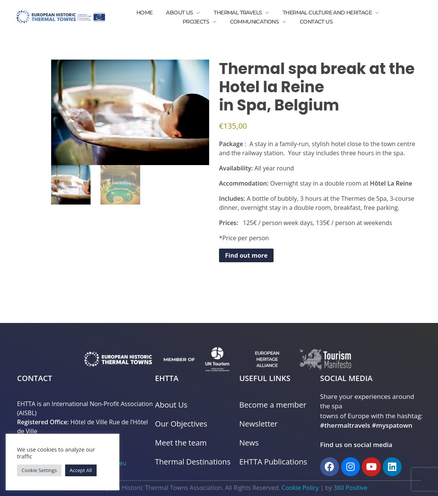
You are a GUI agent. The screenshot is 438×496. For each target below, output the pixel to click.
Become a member (273, 405)
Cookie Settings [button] (39, 470)
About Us (171, 405)
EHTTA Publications (273, 462)
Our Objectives (181, 424)
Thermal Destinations (192, 462)
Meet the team (181, 443)
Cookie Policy (300, 487)
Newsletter (258, 424)
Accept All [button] (81, 470)
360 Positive (350, 487)
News (249, 443)
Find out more (246, 255)
